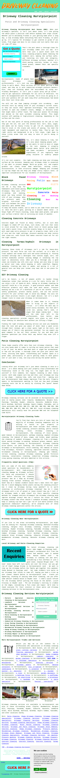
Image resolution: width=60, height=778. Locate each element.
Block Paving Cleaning (30, 725)
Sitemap (3, 762)
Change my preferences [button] (41, 772)
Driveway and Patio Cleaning (23, 727)
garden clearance (22, 658)
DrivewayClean (5, 774)
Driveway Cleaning (9, 725)
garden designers (48, 673)
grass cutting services (26, 650)
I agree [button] (36, 769)
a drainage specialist (27, 660)
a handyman (25, 679)
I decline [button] (43, 769)
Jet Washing (52, 735)
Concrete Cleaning (9, 729)
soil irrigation (34, 667)
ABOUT (40, 11)
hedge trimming (52, 654)
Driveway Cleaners (50, 737)
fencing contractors (44, 681)
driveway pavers (24, 665)
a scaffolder (53, 675)
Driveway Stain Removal (47, 727)
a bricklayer (53, 677)
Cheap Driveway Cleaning (31, 716)
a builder (49, 671)
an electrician (24, 677)
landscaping (6, 669)
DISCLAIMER (54, 11)
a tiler (19, 673)
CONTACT (46, 11)
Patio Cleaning (13, 716)
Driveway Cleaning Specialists (22, 722)
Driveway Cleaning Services (26, 718)
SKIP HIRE (51, 658)
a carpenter (34, 669)
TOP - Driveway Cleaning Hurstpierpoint (18, 747)
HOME (35, 11)
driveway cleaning (46, 537)
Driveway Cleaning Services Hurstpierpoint (28, 594)
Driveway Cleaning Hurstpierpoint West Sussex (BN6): (25, 29)
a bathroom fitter (23, 675)
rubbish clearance (45, 656)
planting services (44, 662)
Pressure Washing (50, 729)
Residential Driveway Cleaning (15, 731)
